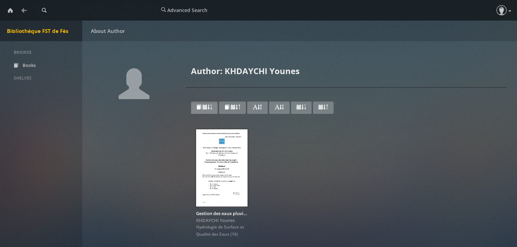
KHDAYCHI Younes (215, 220)
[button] (501, 10)
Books (25, 65)
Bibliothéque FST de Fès (37, 30)
